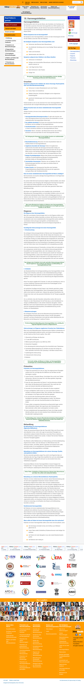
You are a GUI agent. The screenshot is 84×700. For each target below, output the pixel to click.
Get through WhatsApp (72, 34)
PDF (72, 30)
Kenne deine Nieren (25, 7)
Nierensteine (62, 668)
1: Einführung (8, 38)
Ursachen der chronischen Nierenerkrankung (37, 646)
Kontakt (27, 4)
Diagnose (27, 211)
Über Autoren (43, 2)
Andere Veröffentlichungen (56, 2)
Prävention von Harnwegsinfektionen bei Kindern (25, 683)
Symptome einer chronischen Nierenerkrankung (37, 652)
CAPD (47, 647)
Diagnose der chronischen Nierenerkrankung (37, 669)
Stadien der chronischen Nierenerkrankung (37, 658)
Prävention (28, 366)
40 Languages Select (71, 7)
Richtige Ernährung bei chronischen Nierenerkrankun (37, 681)
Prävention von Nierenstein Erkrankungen (23, 673)
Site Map (5, 696)
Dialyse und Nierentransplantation (53, 7)
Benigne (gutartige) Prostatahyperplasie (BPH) (64, 672)
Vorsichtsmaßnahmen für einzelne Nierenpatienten (25, 668)
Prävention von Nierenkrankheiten (34, 7)
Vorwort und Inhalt (10, 31)
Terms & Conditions (14, 696)
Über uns (27, 2)
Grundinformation (10, 645)
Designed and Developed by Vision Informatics (13, 698)
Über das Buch (35, 2)
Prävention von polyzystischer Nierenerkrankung (24, 662)
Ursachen (28, 82)
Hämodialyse (49, 645)
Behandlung (28, 424)
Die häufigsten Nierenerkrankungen (26, 12)
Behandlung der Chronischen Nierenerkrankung (37, 675)
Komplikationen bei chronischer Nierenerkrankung (38, 664)
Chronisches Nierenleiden (44, 7)
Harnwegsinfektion (31, 22)
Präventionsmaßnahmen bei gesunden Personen (26, 646)
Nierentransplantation (51, 650)
